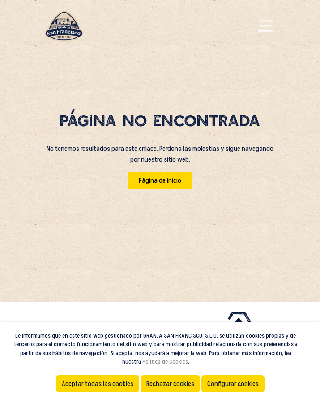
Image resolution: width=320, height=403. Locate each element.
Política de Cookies (165, 361)
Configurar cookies (233, 384)
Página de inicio (160, 180)
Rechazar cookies (170, 384)
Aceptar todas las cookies (97, 384)
